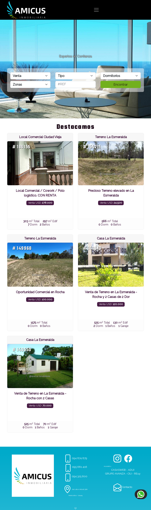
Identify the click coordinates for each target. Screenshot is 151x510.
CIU (130, 473)
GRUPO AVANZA (115, 473)
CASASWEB (118, 469)
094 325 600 (75, 476)
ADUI (131, 469)
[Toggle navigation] (96, 10)
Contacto (122, 487)
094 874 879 (75, 458)
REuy (137, 473)
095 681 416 (75, 466)
